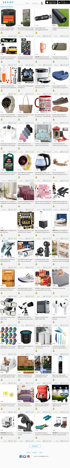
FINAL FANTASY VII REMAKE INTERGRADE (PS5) (7, 260)
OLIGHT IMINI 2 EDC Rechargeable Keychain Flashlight (41, 29)
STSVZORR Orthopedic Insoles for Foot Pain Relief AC (43, 433)
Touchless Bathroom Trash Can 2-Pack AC (42, 347)
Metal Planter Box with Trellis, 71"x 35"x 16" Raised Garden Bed (26, 29)
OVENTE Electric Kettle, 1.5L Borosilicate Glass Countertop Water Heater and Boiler (43, 174)
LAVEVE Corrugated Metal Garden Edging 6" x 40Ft (7, 29)
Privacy (35, 452)
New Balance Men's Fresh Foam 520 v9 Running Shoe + (25, 290)
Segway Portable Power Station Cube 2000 (41, 318)
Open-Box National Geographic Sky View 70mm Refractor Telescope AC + (25, 319)
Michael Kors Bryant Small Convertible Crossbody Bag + (60, 58)
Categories (35, 3)
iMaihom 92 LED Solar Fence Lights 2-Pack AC (60, 405)
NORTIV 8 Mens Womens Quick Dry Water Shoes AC (59, 115)
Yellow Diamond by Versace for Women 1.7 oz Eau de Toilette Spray (8, 405)
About (28, 452)
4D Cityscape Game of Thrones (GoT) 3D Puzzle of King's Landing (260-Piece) (59, 174)
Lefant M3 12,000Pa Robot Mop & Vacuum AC (42, 86)
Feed (40, 452)
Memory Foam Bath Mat (58, 288)
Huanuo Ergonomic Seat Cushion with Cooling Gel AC (60, 86)
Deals (27, 3)
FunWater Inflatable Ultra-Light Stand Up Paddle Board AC (8, 87)
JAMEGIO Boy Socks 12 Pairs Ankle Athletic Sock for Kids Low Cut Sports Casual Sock (8, 347)
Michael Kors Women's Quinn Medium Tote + (26, 115)
